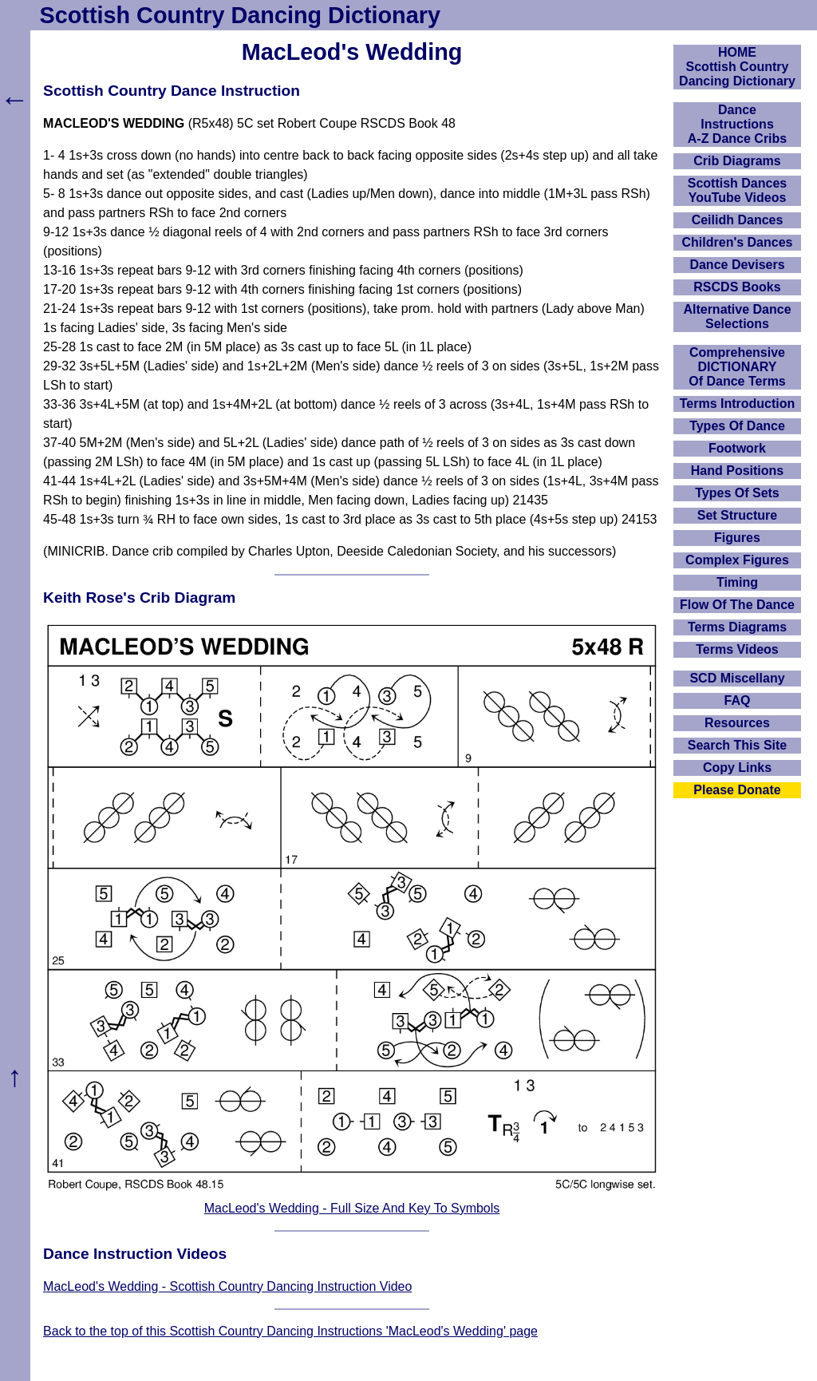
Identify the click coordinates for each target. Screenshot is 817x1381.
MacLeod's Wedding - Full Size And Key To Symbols (352, 1208)
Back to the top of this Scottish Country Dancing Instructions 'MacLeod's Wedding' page (290, 1331)
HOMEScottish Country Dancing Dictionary (737, 67)
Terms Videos (737, 649)
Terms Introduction (737, 403)
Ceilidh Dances (737, 220)
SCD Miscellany (736, 678)
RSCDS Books (736, 287)
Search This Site (737, 745)
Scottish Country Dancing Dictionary (240, 15)
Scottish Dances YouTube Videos (737, 190)
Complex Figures (737, 560)
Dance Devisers (736, 264)
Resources (737, 723)
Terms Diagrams (737, 627)
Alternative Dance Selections (737, 316)
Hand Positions (737, 470)
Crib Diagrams (736, 161)
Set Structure (737, 515)
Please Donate (736, 790)
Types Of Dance (737, 426)
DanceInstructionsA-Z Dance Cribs (737, 124)
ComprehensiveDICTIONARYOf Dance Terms (737, 367)
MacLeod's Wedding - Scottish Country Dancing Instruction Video (227, 1286)
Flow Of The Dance (737, 604)
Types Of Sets (737, 493)
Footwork (737, 448)
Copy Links (737, 767)
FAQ (737, 700)
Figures (737, 537)
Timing (737, 582)
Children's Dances (737, 242)
